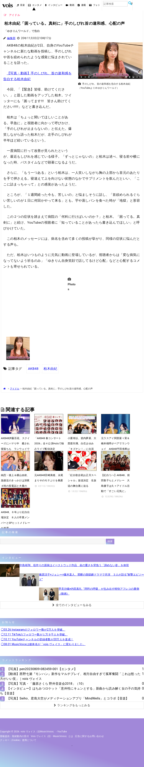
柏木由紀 (50, 369)
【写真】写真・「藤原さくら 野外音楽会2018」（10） (46, 683)
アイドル (14, 388)
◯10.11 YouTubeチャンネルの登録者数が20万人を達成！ (37, 639)
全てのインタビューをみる (72, 605)
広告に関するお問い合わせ (89, 736)
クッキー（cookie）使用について (18, 740)
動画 (70, 5)
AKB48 (33, 369)
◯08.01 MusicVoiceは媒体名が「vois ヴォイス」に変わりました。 (43, 644)
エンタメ (35, 5)
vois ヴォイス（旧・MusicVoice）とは (52, 736)
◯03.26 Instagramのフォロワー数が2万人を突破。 (33, 629)
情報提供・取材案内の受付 (14, 736)
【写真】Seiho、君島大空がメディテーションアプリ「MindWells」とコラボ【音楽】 (68, 698)
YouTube (62, 731)
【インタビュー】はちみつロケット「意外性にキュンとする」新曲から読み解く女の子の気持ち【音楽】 (70, 691)
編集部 (11, 38)
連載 (82, 5)
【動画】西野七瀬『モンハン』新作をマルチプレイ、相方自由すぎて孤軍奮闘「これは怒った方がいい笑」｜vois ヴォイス (70, 676)
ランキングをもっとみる (72, 705)
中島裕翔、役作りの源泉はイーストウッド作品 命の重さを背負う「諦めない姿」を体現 (74, 565)
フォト (94, 5)
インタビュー (53, 5)
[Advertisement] (109, 118)
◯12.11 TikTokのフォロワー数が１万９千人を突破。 (34, 634)
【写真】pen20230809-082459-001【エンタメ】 (42, 669)
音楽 (21, 5)
